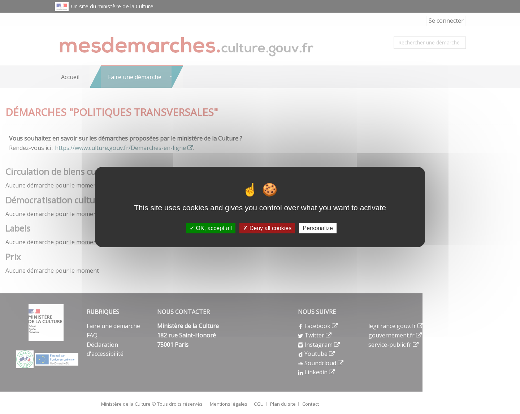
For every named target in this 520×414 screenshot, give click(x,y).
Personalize (318, 228)
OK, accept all (211, 228)
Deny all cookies (267, 228)
